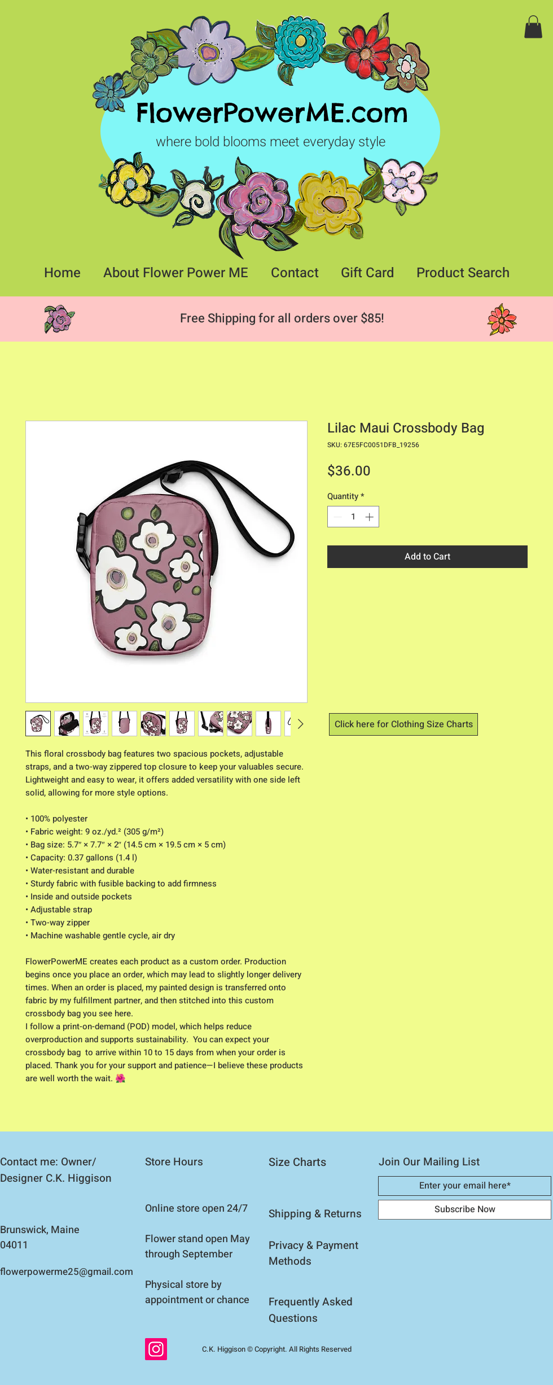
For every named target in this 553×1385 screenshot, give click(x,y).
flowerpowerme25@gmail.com (66, 1272)
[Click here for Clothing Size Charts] (403, 724)
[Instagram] (156, 1349)
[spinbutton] (353, 516)
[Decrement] (336, 516)
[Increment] (370, 516)
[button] (533, 26)
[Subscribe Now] (464, 1210)
